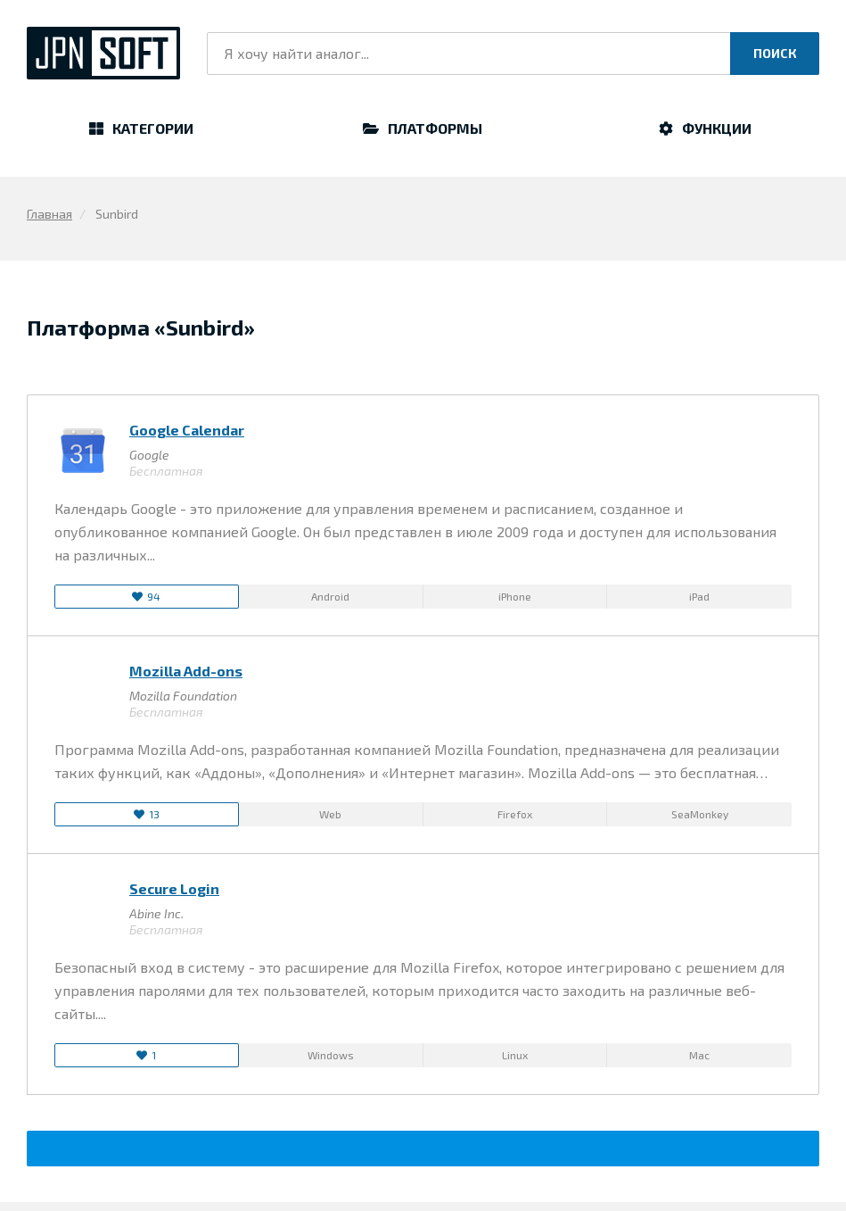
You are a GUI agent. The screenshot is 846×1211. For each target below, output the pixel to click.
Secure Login (174, 888)
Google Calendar (186, 429)
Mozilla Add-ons (185, 670)
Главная (49, 213)
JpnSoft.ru (103, 53)
